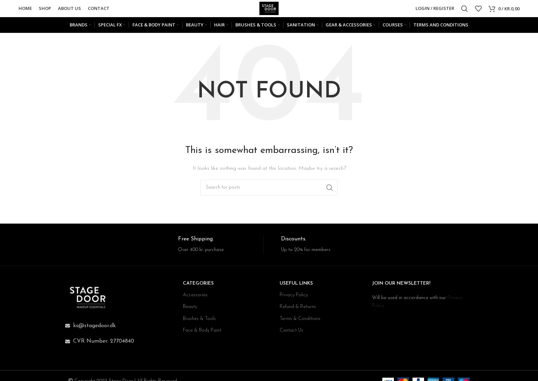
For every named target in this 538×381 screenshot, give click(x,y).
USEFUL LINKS (296, 287)
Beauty (190, 310)
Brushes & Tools (199, 322)
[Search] (464, 10)
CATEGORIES (198, 287)
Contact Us (291, 333)
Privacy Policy (294, 298)
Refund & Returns (298, 310)
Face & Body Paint (202, 333)
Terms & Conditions (300, 322)
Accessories (195, 298)
